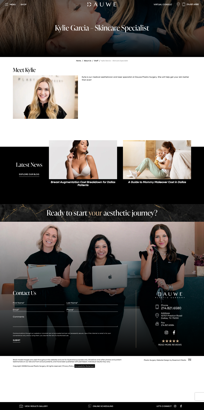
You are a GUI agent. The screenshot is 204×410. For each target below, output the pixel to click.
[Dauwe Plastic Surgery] (170, 295)
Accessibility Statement (84, 366)
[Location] (179, 4)
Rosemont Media (179, 360)
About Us (87, 60)
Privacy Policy (68, 366)
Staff (96, 60)
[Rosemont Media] (189, 360)
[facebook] (174, 332)
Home (78, 60)
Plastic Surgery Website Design (156, 360)
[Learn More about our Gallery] (33, 406)
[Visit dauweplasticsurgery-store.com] (23, 4)
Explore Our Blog (29, 174)
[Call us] (190, 4)
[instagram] (166, 332)
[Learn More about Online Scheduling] (100, 406)
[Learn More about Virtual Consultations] (163, 4)
